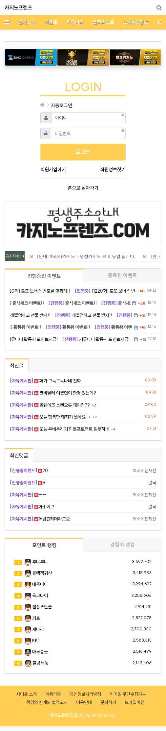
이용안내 (84, 702)
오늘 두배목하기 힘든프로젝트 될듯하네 (59, 429)
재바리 (38, 629)
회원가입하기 (53, 169)
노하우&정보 (135, 22)
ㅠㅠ (28, 495)
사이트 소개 (26, 694)
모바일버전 (134, 702)
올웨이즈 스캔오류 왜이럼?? (50, 405)
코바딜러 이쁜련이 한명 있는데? (53, 393)
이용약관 (53, 694)
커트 (36, 618)
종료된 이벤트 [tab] (122, 275)
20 (29, 471)
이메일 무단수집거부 (128, 694)
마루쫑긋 (40, 652)
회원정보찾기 (113, 169)
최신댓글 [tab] (19, 455)
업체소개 (26, 22)
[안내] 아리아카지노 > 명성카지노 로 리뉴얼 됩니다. (83, 256)
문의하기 (108, 702)
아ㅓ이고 (32, 507)
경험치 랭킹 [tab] (122, 544)
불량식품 (40, 663)
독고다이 (40, 595)
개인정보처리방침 (85, 694)
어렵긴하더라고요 (40, 519)
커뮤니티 (75, 22)
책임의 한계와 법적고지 (47, 702)
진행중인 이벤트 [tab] (44, 276)
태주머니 (40, 584)
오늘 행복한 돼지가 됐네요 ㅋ (50, 417)
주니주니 (40, 562)
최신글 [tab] (17, 365)
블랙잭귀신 (42, 573)
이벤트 (51, 22)
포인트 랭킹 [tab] (44, 545)
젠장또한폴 (42, 607)
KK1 (36, 641)
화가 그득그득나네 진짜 (45, 381)
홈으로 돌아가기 (83, 188)
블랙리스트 (103, 22)
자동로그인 (61, 105)
